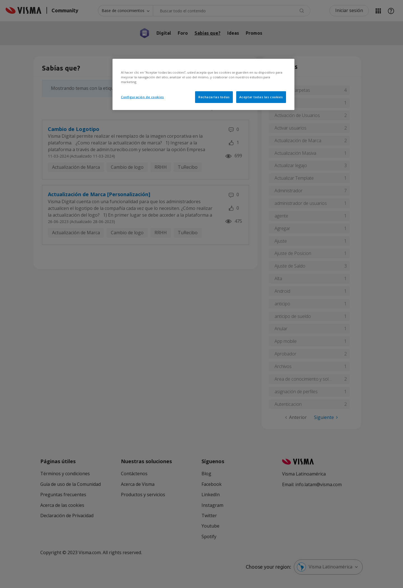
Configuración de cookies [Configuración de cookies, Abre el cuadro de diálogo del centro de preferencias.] (142, 97)
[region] (203, 84)
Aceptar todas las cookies (261, 97)
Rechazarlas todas (214, 97)
